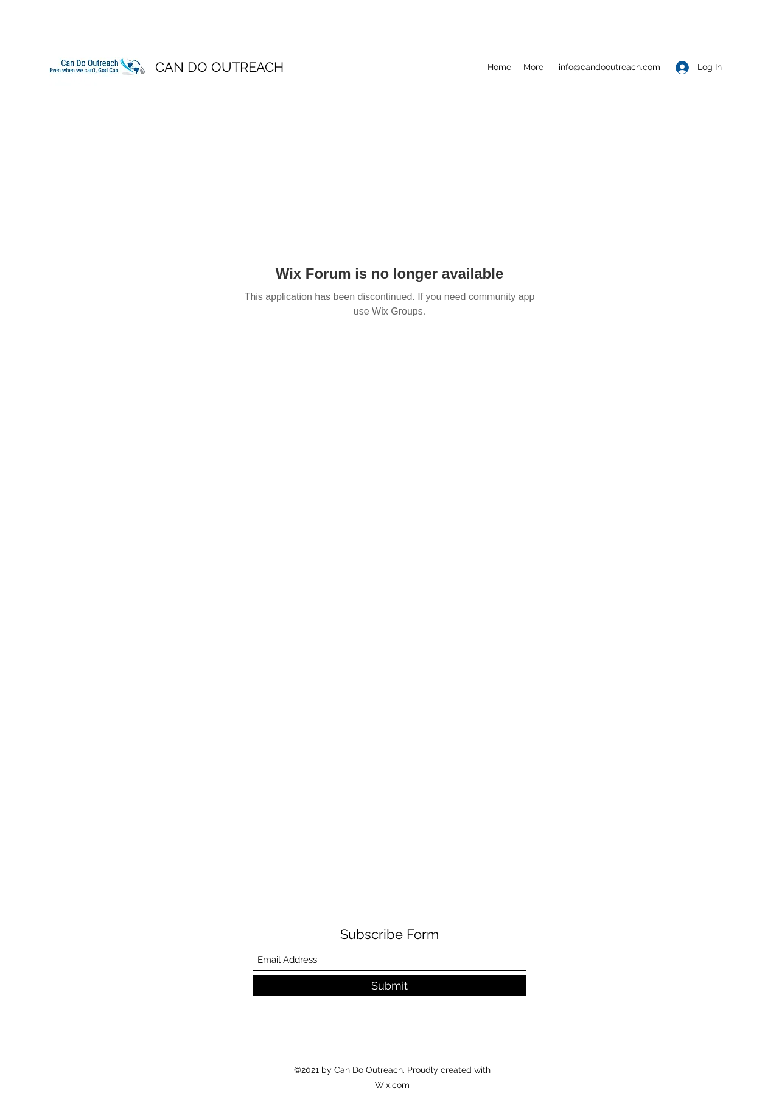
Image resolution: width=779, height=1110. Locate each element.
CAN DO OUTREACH (219, 67)
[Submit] (389, 985)
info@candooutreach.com (609, 67)
